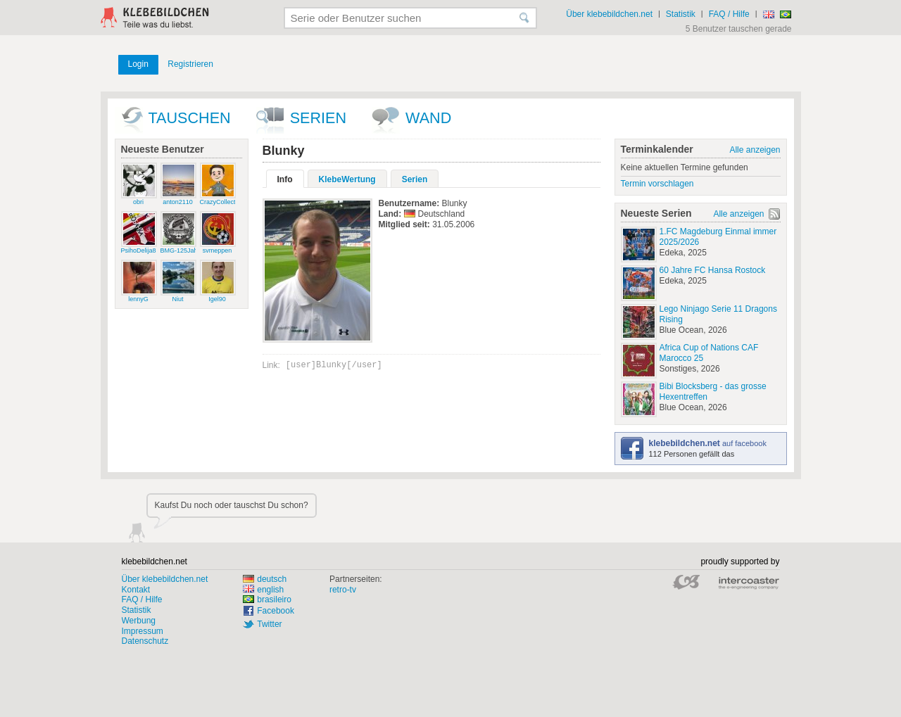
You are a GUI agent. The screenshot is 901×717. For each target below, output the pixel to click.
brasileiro (267, 599)
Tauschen (190, 118)
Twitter (269, 624)
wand (428, 118)
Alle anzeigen (754, 150)
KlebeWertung (347, 179)
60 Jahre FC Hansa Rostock (713, 270)
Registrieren (190, 64)
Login (138, 64)
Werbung (139, 621)
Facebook (275, 611)
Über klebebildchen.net (609, 14)
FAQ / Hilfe (729, 14)
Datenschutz (145, 641)
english (263, 590)
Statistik (680, 14)
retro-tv (342, 590)
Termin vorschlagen (657, 184)
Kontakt (136, 590)
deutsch (264, 579)
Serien (318, 118)
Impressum (142, 631)
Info (285, 179)
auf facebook (708, 443)
